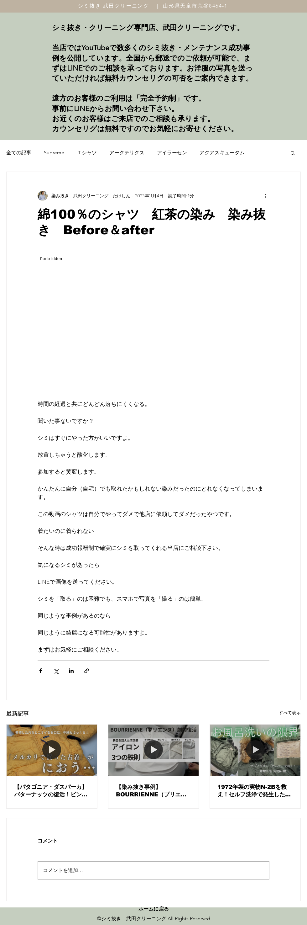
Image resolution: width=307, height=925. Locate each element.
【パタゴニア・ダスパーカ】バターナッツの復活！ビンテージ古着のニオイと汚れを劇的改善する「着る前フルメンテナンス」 (50, 791)
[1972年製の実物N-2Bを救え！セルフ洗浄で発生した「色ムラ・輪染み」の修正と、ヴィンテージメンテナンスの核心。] (255, 750)
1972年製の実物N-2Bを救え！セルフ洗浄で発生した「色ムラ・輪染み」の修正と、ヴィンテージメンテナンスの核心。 (254, 791)
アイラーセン (172, 153)
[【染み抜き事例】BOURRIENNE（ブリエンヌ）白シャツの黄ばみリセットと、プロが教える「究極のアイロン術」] (153, 750)
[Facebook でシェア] (41, 671)
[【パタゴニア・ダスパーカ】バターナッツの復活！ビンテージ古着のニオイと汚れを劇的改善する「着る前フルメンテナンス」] (52, 750)
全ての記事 (18, 153)
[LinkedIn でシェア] (71, 671)
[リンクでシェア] (87, 671)
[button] (293, 152)
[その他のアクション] (265, 195)
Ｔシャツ (87, 153)
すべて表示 (290, 713)
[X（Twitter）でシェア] (56, 671)
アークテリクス (126, 153)
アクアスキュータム (222, 153)
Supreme (54, 153)
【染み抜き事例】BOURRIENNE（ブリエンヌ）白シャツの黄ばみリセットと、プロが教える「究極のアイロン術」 (152, 791)
